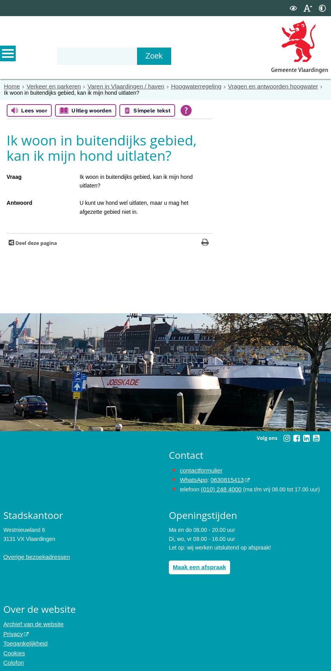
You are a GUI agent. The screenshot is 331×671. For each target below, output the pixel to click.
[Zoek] (169, 56)
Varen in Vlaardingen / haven (117, 86)
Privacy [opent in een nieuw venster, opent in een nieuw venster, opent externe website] (12, 629)
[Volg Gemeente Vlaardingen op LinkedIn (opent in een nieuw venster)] (306, 438)
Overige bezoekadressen (33, 553)
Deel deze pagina (35, 242)
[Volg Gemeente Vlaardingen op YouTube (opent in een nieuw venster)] (316, 438)
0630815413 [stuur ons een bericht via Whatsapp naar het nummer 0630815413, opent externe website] (223, 478)
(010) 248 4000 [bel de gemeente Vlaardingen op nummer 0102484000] (219, 487)
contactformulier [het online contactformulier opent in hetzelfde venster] (199, 470)
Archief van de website (31, 620)
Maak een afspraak (197, 564)
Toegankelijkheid (23, 637)
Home (11, 86)
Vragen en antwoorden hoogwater (253, 86)
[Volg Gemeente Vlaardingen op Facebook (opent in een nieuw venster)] (296, 438)
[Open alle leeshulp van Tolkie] (186, 110)
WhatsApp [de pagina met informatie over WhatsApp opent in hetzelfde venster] (192, 478)
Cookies (13, 646)
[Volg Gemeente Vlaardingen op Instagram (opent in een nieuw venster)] (286, 438)
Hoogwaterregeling (182, 86)
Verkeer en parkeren (50, 86)
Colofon (12, 655)
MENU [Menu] (8, 55)
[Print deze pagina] (205, 243)
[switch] (293, 8)
